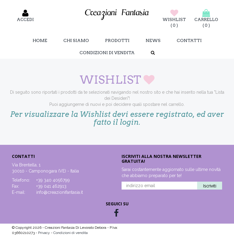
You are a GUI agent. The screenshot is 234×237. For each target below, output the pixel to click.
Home (40, 40)
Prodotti (117, 40)
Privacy (44, 233)
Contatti (189, 40)
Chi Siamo (76, 40)
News (153, 40)
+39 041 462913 (51, 186)
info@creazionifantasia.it (59, 192)
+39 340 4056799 (53, 180)
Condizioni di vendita (107, 52)
